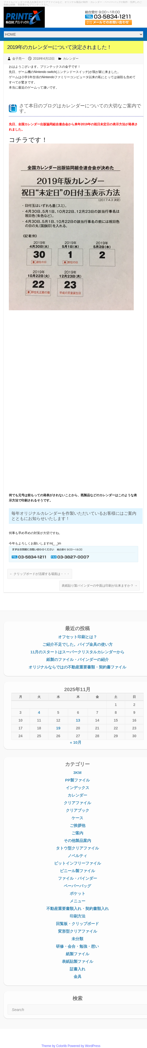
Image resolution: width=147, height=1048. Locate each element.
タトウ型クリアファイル (77, 848)
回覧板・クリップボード (77, 923)
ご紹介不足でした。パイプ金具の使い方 (77, 644)
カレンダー (71, 58)
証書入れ (77, 969)
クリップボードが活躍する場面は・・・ (40, 574)
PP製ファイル (77, 780)
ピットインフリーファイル (77, 863)
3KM (77, 772)
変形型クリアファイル (77, 931)
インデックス (77, 787)
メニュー (77, 901)
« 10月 (75, 742)
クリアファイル (77, 803)
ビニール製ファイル (77, 871)
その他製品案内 (77, 840)
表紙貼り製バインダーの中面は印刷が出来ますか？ (99, 585)
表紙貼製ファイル (77, 961)
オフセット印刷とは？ (77, 637)
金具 (77, 976)
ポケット (77, 893)
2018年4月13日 (44, 58)
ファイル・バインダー (77, 878)
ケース (77, 818)
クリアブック (77, 810)
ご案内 (77, 833)
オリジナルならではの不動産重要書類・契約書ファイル (77, 667)
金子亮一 (18, 58)
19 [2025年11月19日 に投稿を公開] (58, 728)
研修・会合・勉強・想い (77, 946)
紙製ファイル (77, 954)
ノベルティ (77, 855)
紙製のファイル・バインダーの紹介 (77, 659)
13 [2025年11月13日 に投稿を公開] (78, 720)
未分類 (77, 939)
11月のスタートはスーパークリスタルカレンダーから (77, 652)
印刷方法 (77, 916)
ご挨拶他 (77, 825)
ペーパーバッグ (77, 886)
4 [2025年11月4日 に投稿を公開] (39, 712)
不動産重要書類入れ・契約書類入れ (77, 908)
